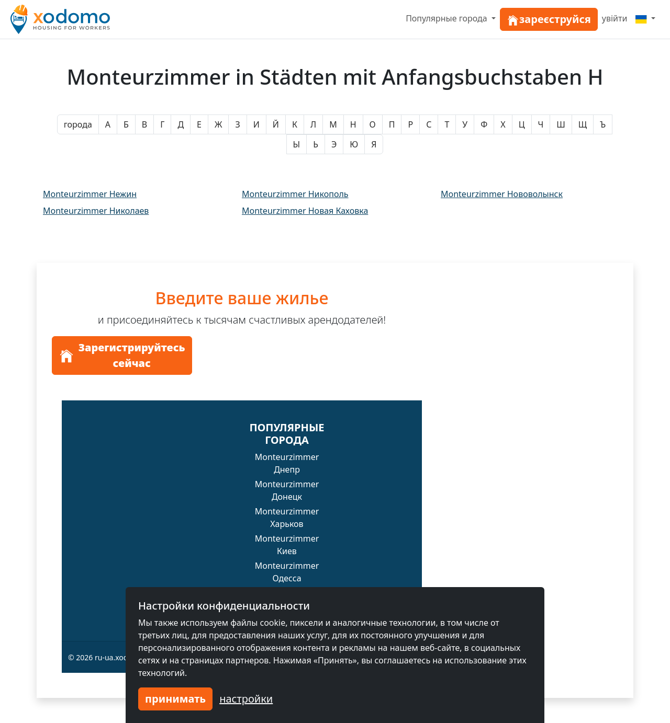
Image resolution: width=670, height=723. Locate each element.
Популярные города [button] (447, 18)
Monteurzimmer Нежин (90, 194)
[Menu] (645, 18)
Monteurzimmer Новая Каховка (305, 210)
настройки (246, 699)
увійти (615, 18)
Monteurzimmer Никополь (295, 194)
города (78, 124)
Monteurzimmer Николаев (96, 210)
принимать (175, 699)
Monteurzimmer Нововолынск (502, 194)
